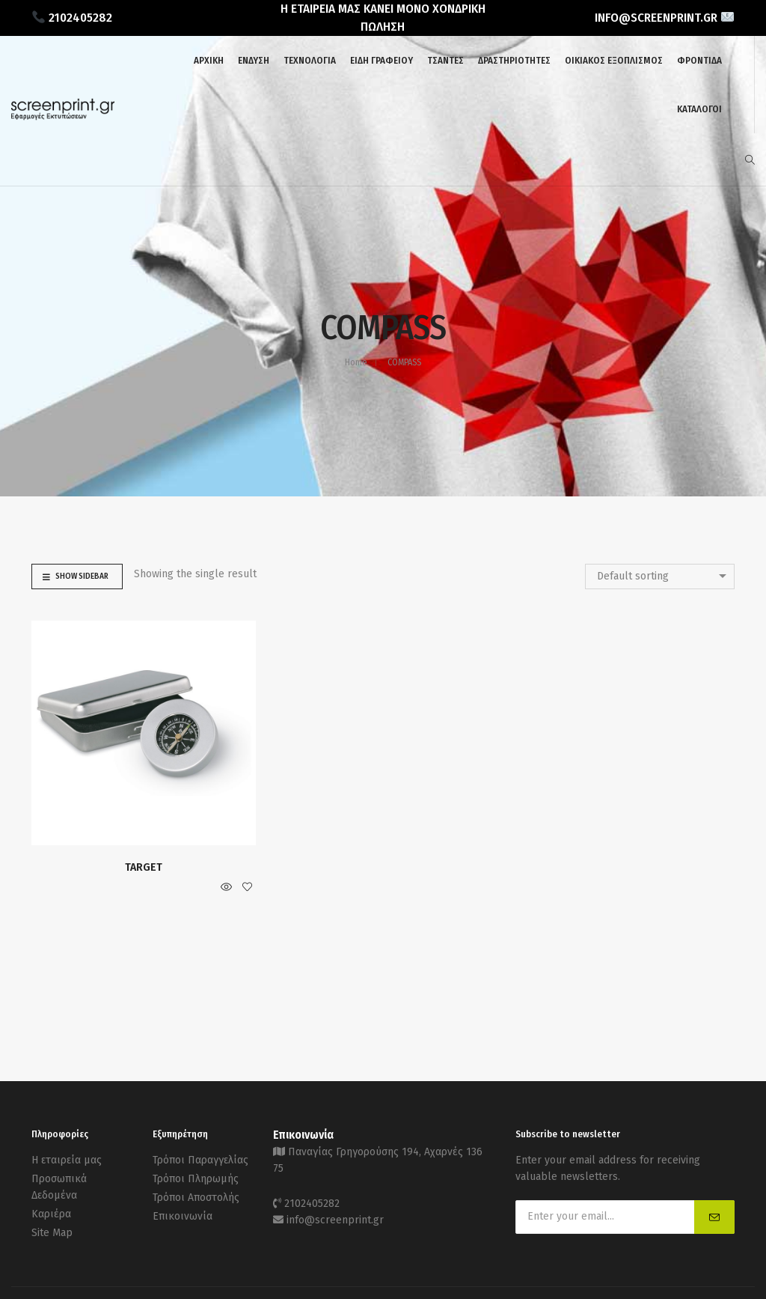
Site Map (52, 1232)
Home (356, 362)
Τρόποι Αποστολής (196, 1197)
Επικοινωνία (182, 1216)
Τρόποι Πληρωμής (196, 1178)
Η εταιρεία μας (66, 1160)
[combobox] (660, 576)
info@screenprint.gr (335, 1220)
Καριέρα (51, 1214)
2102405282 (312, 1203)
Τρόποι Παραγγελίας (200, 1160)
